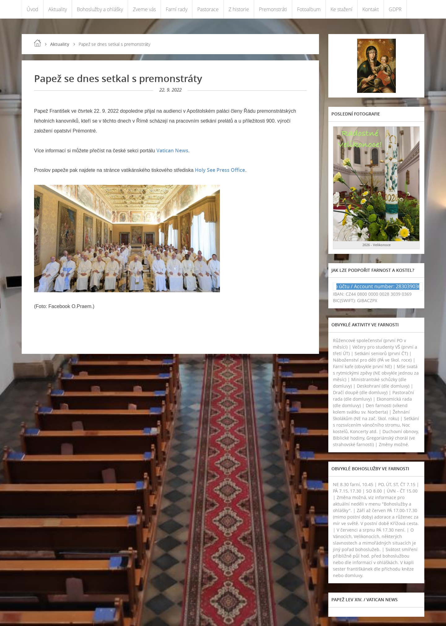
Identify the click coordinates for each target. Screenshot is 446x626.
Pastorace (208, 9)
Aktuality (57, 9)
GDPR (395, 9)
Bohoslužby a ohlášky (100, 9)
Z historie (239, 9)
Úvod (32, 9)
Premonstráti (273, 9)
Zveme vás (144, 9)
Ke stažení (341, 9)
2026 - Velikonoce (376, 244)
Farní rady (176, 9)
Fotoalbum (309, 9)
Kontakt (370, 9)
